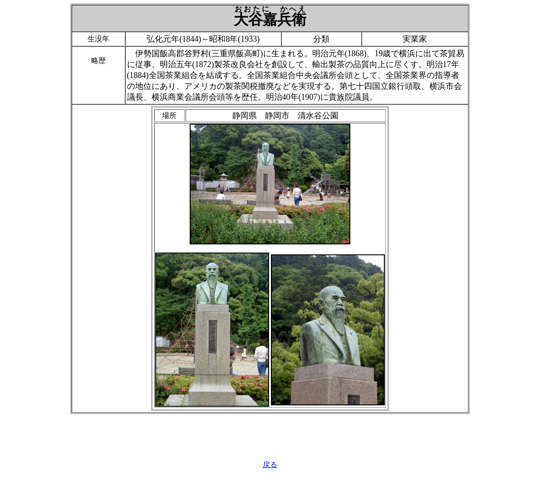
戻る (270, 464)
